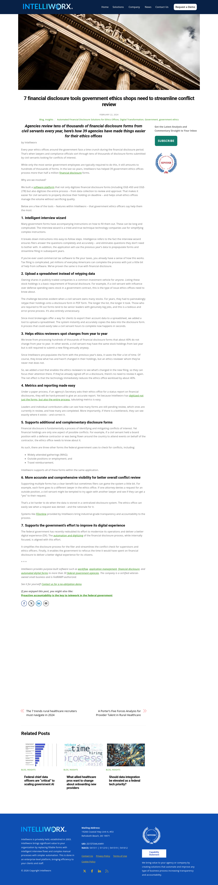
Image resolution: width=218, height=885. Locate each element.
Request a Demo (185, 7)
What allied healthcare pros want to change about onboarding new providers (81, 782)
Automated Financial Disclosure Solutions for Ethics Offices (88, 119)
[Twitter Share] (31, 603)
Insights (49, 119)
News (147, 7)
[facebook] (92, 870)
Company (133, 7)
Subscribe (166, 141)
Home (103, 7)
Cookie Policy (88, 861)
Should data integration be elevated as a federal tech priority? (124, 780)
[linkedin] (99, 870)
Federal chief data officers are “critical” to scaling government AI (39, 780)
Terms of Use (120, 856)
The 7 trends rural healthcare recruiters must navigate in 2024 (51, 713)
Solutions (117, 7)
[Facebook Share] (24, 603)
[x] (85, 870)
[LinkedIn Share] (39, 603)
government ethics (169, 119)
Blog (41, 119)
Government (151, 119)
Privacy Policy (103, 856)
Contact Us (161, 7)
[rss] (107, 870)
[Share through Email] (46, 603)
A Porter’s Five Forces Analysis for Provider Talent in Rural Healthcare (118, 713)
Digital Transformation (132, 119)
